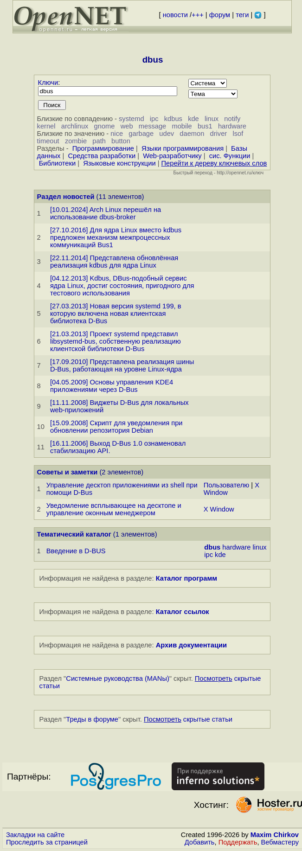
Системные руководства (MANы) (117, 678)
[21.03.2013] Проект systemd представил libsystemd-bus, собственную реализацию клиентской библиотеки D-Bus (115, 341)
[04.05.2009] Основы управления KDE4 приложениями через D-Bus (111, 385)
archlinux (75, 126)
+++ (198, 15)
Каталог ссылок (182, 611)
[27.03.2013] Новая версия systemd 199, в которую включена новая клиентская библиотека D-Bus (115, 313)
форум (219, 15)
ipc (154, 118)
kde (193, 118)
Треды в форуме (92, 719)
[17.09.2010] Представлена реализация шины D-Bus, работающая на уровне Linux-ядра (122, 365)
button (120, 141)
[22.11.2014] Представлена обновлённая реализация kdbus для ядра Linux (114, 261)
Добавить (200, 842)
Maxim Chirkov (275, 834)
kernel (46, 126)
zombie (76, 141)
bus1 (205, 126)
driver (218, 133)
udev (166, 133)
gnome (104, 126)
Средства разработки (101, 156)
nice (116, 133)
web (127, 126)
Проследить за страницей (47, 842)
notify (232, 118)
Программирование (103, 148)
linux (211, 118)
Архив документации (191, 645)
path (99, 141)
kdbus (173, 118)
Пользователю (226, 485)
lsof (237, 133)
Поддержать (237, 842)
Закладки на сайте (35, 834)
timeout (48, 141)
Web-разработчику (172, 156)
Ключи (48, 82)
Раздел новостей (66, 196)
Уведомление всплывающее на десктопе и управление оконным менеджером (113, 509)
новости (175, 15)
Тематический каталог (74, 534)
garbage (141, 133)
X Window (219, 509)
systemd (131, 118)
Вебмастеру (280, 842)
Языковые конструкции (119, 163)
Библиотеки (57, 163)
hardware (232, 126)
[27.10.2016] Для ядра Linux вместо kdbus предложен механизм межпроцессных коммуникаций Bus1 (115, 237)
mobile (182, 126)
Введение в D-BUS (76, 551)
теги (242, 15)
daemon (192, 133)
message (152, 126)
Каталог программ (187, 578)
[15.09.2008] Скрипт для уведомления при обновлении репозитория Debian (116, 426)
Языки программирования (182, 148)
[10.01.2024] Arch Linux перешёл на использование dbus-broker (105, 213)
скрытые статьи (188, 719)
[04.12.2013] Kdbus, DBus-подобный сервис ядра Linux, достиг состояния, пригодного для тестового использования (122, 286)
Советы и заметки (67, 472)
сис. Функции (230, 156)
